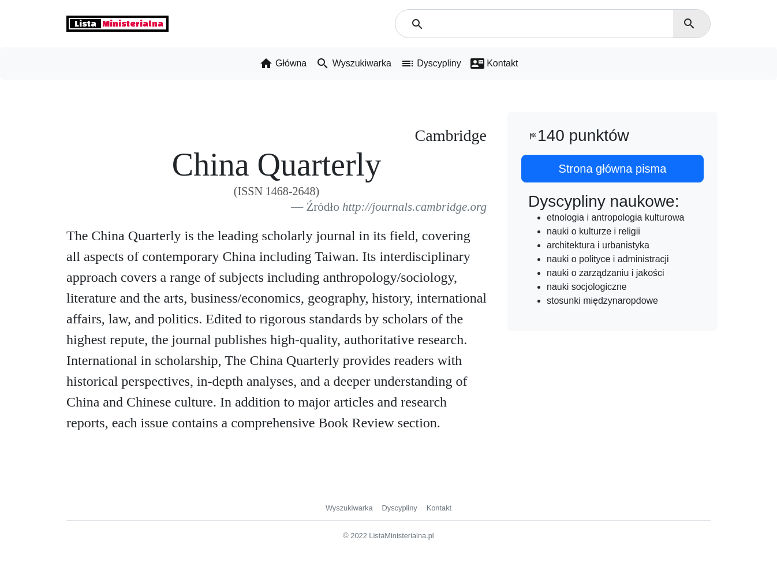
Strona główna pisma (613, 168)
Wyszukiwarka (349, 508)
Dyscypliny (399, 508)
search (689, 24)
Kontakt (439, 508)
